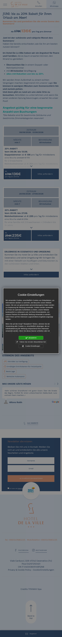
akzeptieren (30, 338)
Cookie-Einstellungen (31, 346)
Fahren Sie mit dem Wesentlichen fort (31, 342)
